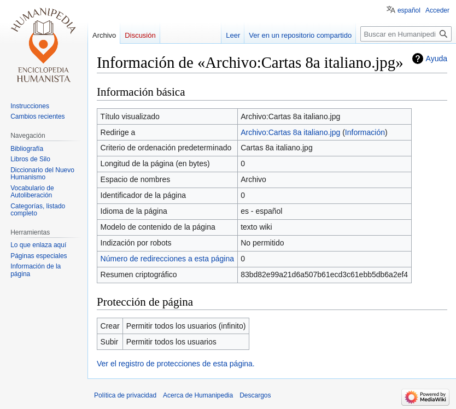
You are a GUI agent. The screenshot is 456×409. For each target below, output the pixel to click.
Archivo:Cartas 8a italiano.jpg (290, 132)
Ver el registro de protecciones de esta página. (176, 363)
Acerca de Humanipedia (198, 395)
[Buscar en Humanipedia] (406, 34)
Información (365, 132)
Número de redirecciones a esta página (167, 258)
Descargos (255, 395)
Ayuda (436, 58)
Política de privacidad (125, 395)
